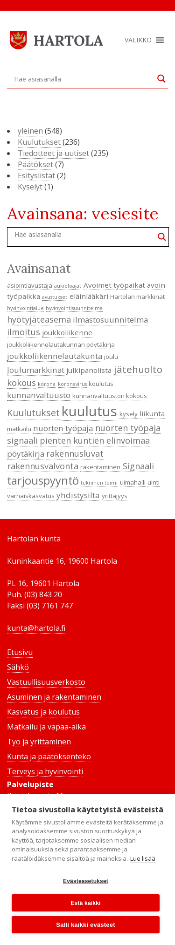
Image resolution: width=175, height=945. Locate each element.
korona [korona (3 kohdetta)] (47, 384)
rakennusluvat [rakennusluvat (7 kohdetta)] (75, 453)
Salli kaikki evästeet (85, 924)
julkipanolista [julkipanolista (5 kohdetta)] (89, 370)
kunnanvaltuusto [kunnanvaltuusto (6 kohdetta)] (38, 395)
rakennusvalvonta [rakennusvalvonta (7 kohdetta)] (42, 466)
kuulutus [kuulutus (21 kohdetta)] (89, 411)
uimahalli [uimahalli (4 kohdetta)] (133, 482)
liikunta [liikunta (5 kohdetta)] (152, 413)
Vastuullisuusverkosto (46, 682)
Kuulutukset (39, 142)
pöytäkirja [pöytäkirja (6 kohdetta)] (25, 453)
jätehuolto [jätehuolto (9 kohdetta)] (138, 369)
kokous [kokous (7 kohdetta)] (21, 382)
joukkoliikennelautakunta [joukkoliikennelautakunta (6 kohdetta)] (54, 356)
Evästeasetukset (85, 881)
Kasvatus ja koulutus (43, 712)
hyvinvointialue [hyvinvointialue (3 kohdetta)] (25, 308)
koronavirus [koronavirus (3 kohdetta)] (72, 384)
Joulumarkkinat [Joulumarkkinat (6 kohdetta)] (35, 369)
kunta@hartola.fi (36, 628)
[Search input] (83, 78)
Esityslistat (36, 175)
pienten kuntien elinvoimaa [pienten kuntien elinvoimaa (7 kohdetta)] (95, 440)
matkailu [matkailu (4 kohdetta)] (19, 429)
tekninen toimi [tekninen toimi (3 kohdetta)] (99, 482)
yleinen (30, 131)
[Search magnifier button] (161, 78)
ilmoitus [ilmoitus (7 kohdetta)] (23, 332)
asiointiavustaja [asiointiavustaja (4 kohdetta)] (29, 285)
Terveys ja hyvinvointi (45, 771)
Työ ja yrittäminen (39, 741)
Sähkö (18, 667)
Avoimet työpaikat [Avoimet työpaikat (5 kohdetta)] (114, 285)
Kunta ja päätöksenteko (49, 756)
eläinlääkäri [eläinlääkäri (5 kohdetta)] (89, 296)
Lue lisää (142, 858)
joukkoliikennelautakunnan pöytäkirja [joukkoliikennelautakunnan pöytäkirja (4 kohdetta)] (61, 344)
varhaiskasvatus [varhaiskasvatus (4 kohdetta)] (31, 496)
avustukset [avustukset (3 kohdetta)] (54, 297)
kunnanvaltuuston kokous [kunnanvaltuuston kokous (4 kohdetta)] (109, 396)
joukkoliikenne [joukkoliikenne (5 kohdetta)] (67, 332)
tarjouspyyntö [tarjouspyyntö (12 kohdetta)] (43, 480)
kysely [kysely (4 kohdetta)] (128, 414)
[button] (138, 40)
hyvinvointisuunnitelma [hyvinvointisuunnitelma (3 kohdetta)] (74, 308)
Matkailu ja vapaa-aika (46, 727)
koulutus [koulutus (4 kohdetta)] (101, 383)
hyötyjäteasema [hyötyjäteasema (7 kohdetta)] (39, 319)
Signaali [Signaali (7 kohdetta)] (138, 466)
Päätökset (35, 164)
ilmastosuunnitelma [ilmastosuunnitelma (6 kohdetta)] (110, 319)
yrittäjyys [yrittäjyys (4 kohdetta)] (114, 496)
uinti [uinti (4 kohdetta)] (153, 482)
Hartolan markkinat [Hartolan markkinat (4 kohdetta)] (137, 296)
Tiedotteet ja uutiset (53, 153)
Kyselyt (30, 187)
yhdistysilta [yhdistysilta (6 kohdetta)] (77, 495)
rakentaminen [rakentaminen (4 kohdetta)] (100, 467)
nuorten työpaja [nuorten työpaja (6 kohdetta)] (63, 428)
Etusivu (20, 652)
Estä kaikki (85, 903)
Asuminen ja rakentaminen (54, 697)
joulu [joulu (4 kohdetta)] (111, 356)
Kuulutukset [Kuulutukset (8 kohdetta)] (33, 412)
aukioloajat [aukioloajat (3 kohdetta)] (67, 286)
